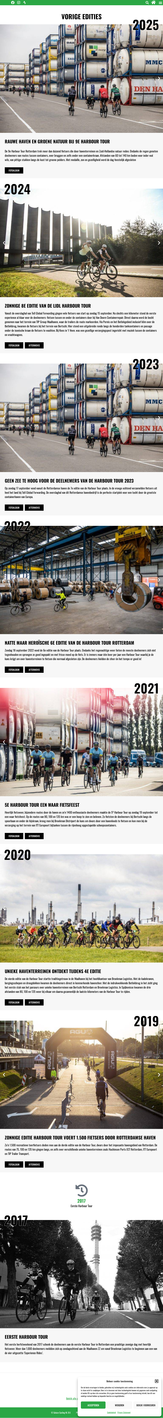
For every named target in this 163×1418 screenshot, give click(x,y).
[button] (156, 1381)
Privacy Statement (124, 1412)
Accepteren (93, 1405)
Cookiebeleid (111, 1412)
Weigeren (119, 1405)
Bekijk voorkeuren (145, 1405)
